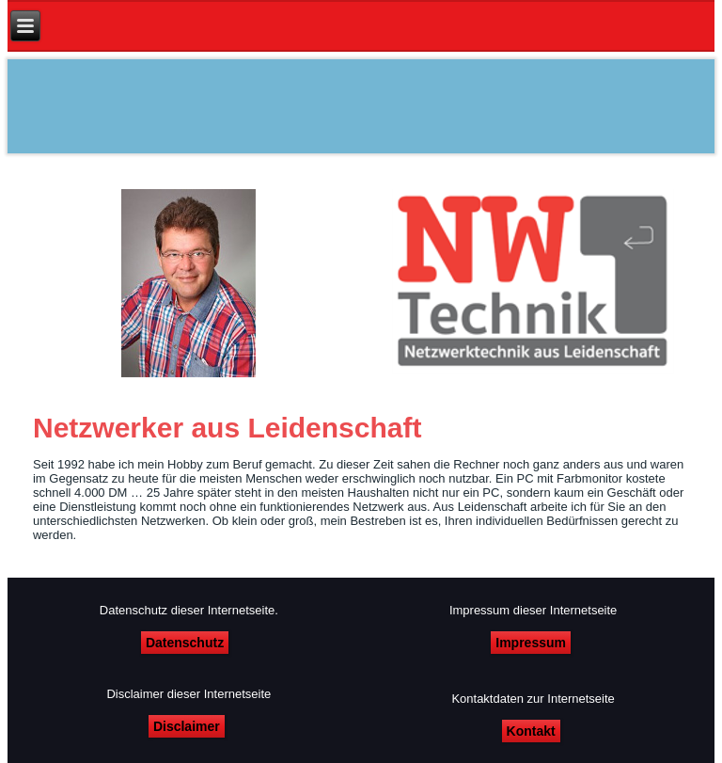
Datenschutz (185, 642)
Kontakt (531, 731)
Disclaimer (186, 726)
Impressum (530, 642)
